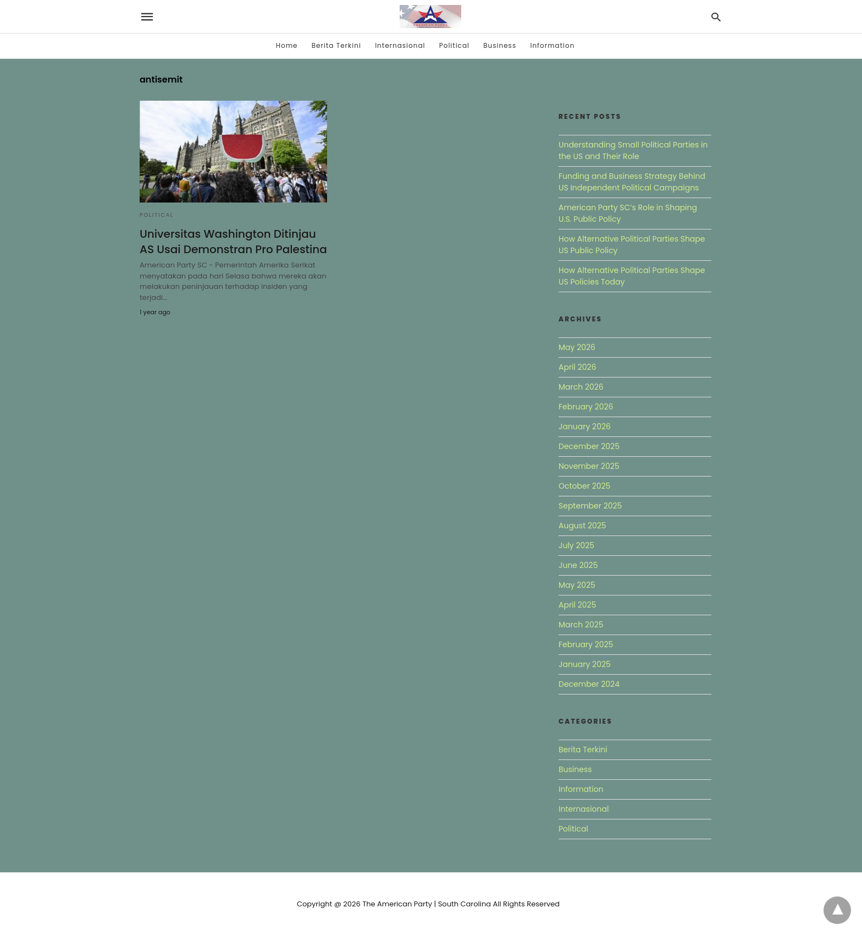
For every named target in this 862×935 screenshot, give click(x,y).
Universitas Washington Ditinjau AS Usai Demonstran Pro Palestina (233, 241)
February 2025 (586, 644)
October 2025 (584, 485)
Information (552, 45)
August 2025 (582, 525)
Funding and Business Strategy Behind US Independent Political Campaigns (632, 182)
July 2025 (576, 545)
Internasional (400, 45)
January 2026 (585, 426)
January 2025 (585, 664)
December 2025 (589, 446)
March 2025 (581, 624)
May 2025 (577, 584)
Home (287, 45)
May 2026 (577, 347)
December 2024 (589, 684)
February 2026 (586, 406)
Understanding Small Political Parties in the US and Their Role (633, 150)
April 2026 (577, 367)
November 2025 (589, 466)
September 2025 (590, 505)
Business (499, 45)
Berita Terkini (336, 45)
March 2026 (581, 386)
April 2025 (577, 604)
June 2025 (578, 565)
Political (454, 45)
